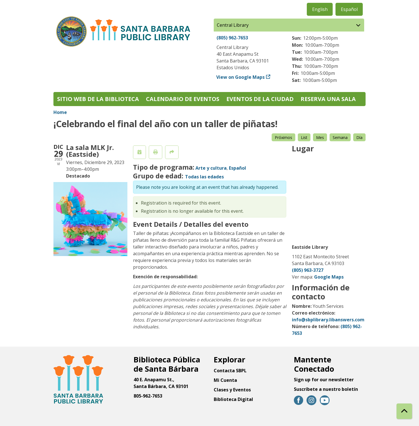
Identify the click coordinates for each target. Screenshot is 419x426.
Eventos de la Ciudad (260, 99)
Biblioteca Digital (233, 399)
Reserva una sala (328, 99)
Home (60, 112)
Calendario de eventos (182, 99)
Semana (340, 137)
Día (359, 137)
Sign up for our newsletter (324, 379)
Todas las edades (204, 177)
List (304, 137)
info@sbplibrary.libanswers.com (328, 320)
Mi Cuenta (225, 380)
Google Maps (329, 277)
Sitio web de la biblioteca (98, 99)
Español (349, 9)
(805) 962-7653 (232, 38)
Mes (320, 137)
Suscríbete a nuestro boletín (326, 389)
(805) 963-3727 (307, 270)
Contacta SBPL (230, 370)
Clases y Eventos (232, 390)
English (320, 9)
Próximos (283, 137)
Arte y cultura (211, 168)
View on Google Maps (241, 77)
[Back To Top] (404, 411)
